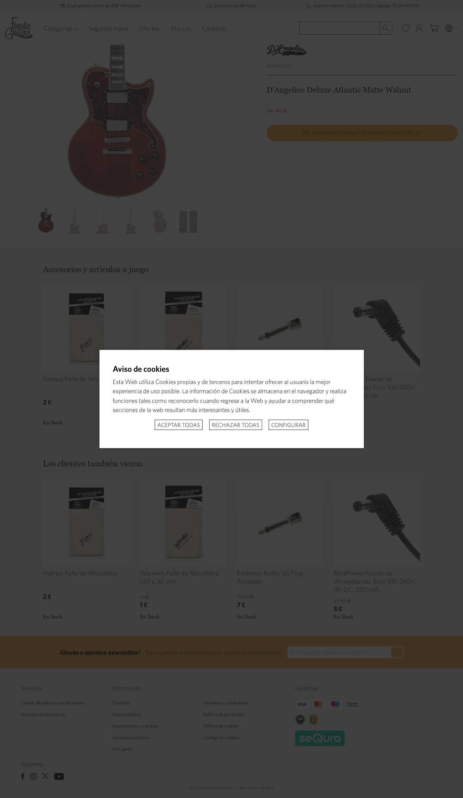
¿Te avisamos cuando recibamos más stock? (362, 133)
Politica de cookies (221, 726)
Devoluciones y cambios (135, 726)
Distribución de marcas (43, 714)
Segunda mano (108, 28)
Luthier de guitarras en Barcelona (52, 702)
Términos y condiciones (226, 702)
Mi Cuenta (122, 749)
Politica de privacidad (224, 714)
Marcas (181, 28)
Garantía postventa (130, 737)
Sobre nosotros (126, 714)
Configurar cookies (221, 737)
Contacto (214, 28)
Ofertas (149, 28)
